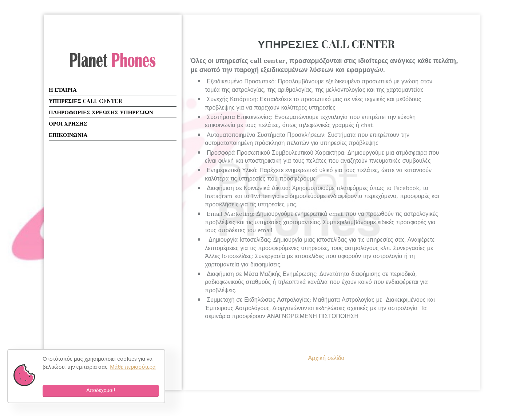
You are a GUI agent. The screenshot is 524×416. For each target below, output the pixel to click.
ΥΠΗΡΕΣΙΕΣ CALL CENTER (326, 43)
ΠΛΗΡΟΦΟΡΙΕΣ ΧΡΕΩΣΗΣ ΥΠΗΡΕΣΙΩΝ (101, 112)
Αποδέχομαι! (100, 390)
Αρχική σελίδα (326, 358)
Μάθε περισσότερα (133, 367)
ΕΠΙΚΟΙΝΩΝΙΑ (68, 134)
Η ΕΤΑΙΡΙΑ (63, 89)
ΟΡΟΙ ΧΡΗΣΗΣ (68, 123)
